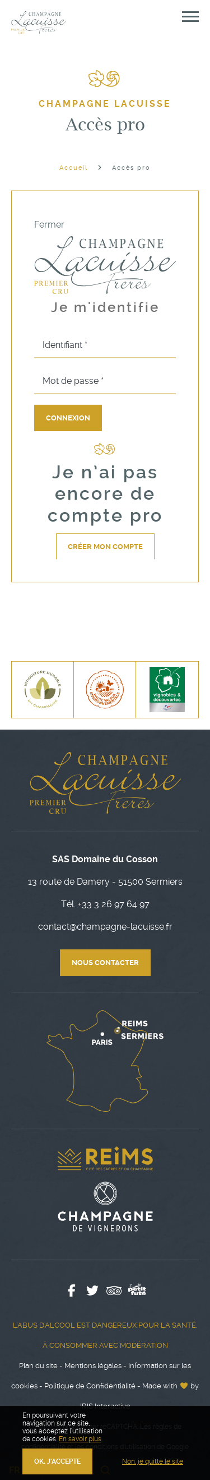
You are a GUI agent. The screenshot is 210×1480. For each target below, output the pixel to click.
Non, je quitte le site (152, 1461)
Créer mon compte (105, 546)
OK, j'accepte (57, 1461)
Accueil (73, 167)
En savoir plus (80, 1439)
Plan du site (38, 1365)
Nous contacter (105, 962)
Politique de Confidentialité (90, 1386)
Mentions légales (93, 1365)
